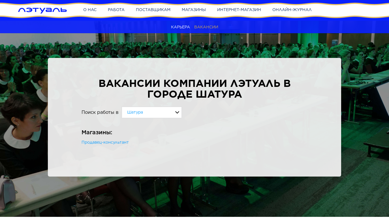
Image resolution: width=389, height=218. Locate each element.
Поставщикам (153, 9)
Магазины (194, 9)
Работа (116, 9)
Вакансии (206, 27)
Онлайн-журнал (292, 9)
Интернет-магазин (239, 9)
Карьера (180, 27)
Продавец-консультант (105, 142)
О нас (90, 9)
